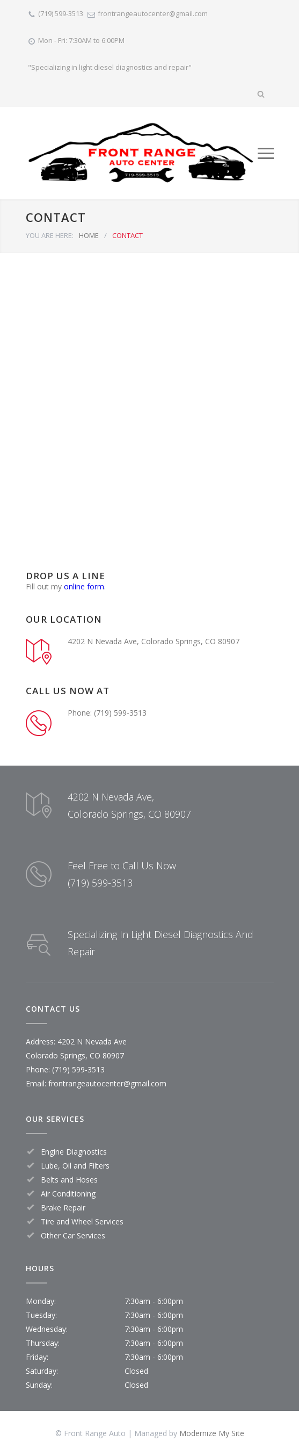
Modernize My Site (211, 1433)
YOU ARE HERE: (50, 235)
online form (84, 586)
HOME (89, 235)
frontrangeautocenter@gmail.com (153, 13)
